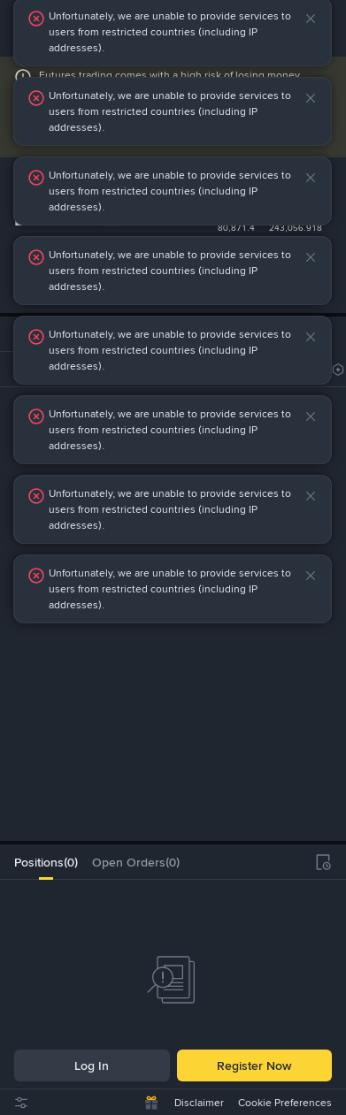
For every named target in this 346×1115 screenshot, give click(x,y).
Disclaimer (199, 1103)
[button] (326, 18)
